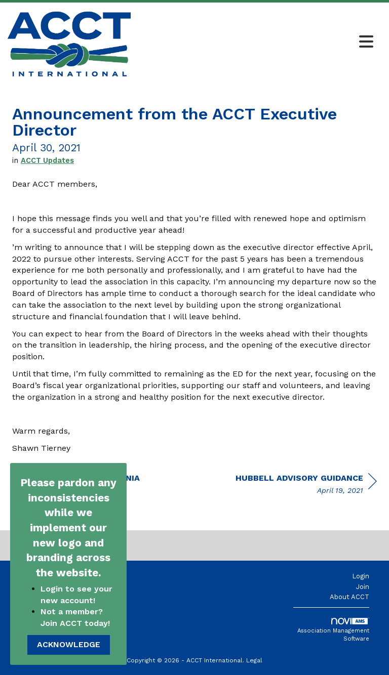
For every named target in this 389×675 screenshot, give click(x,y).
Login (360, 576)
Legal (254, 660)
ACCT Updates (47, 160)
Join (362, 586)
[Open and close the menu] (255, 42)
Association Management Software (333, 630)
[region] (306, 485)
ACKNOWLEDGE (68, 644)
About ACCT (349, 597)
